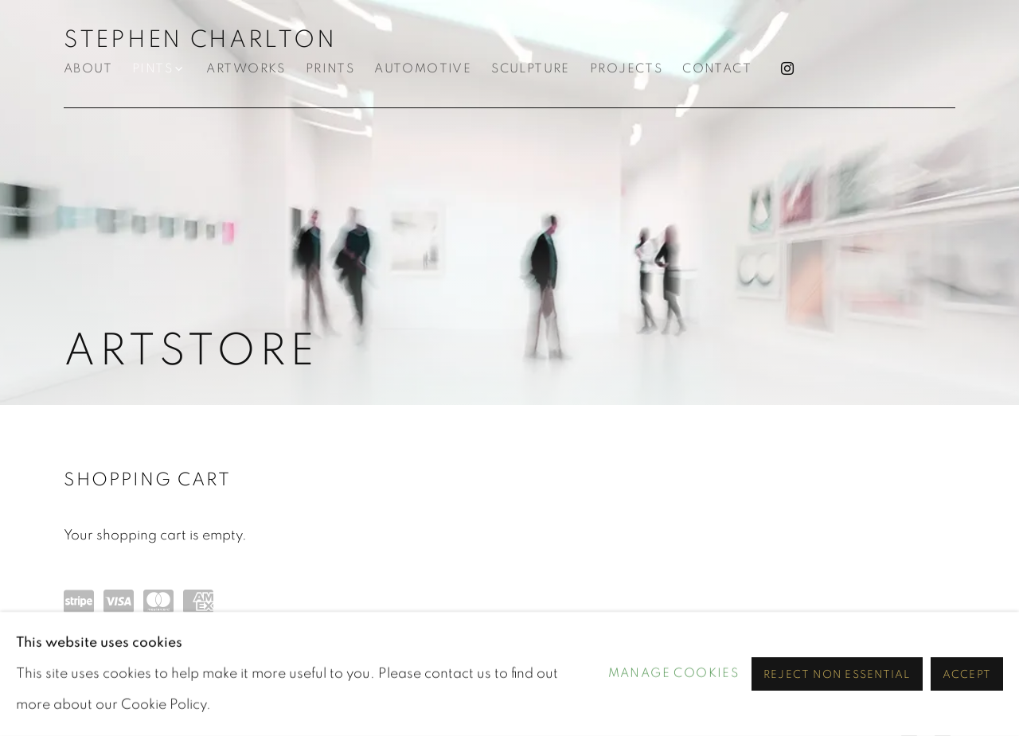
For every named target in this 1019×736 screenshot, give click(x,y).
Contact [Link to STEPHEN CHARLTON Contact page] (717, 69)
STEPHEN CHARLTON (200, 40)
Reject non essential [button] (837, 674)
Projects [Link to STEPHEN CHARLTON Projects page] (626, 69)
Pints (152, 69)
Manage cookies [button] (674, 674)
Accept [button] (967, 674)
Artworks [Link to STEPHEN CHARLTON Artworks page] (245, 69)
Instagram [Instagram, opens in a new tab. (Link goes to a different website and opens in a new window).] (787, 69)
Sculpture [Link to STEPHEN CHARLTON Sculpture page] (530, 69)
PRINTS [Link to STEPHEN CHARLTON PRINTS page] (330, 69)
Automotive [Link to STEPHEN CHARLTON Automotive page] (422, 69)
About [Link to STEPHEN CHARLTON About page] (88, 69)
